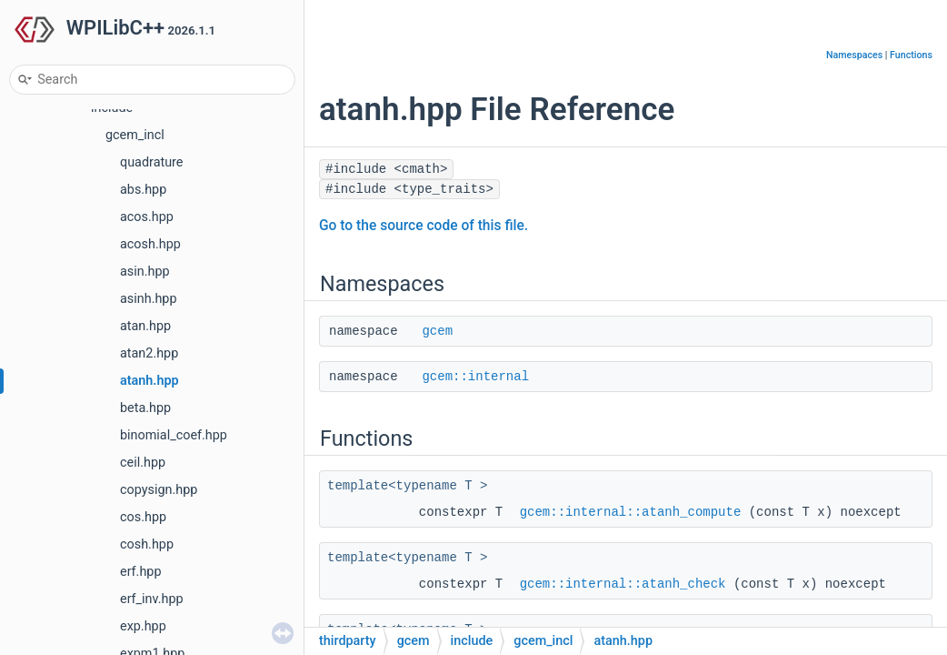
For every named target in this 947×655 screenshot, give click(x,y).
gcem (437, 331)
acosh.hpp (150, 244)
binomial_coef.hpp (173, 435)
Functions (911, 55)
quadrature (152, 162)
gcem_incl (134, 135)
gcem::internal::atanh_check (623, 584)
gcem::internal (475, 376)
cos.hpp (143, 517)
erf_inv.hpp (152, 599)
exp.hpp (143, 626)
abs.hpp (143, 189)
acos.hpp (147, 217)
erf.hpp (141, 571)
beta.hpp (145, 408)
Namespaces (854, 55)
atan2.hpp (149, 353)
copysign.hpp (158, 490)
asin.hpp (145, 271)
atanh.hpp (149, 380)
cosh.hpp (147, 544)
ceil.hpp (142, 462)
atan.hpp (145, 326)
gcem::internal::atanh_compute (631, 512)
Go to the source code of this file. (423, 225)
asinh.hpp (148, 299)
